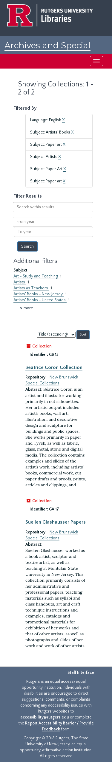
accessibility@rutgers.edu (44, 717)
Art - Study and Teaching (36, 276)
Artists (19, 282)
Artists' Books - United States (40, 300)
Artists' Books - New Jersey (38, 294)
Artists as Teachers (31, 288)
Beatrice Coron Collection (53, 367)
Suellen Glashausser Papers (55, 522)
